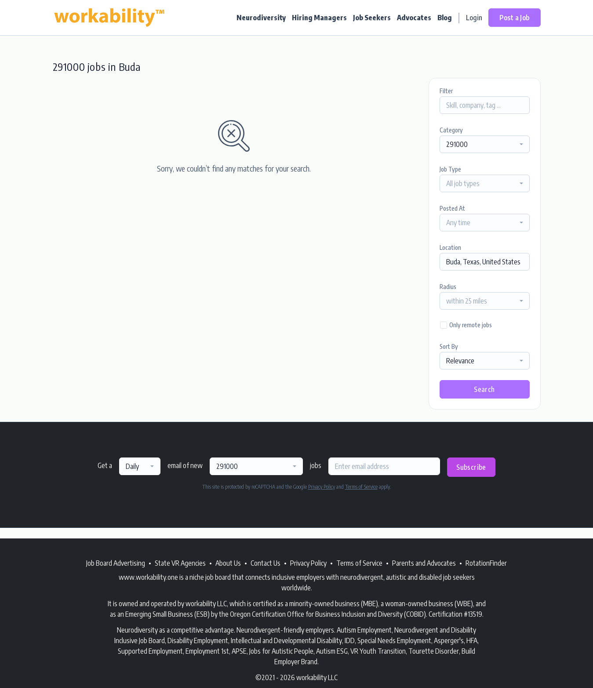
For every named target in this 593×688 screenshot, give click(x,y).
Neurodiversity (261, 17)
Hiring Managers (319, 17)
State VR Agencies (180, 563)
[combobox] (485, 144)
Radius (448, 286)
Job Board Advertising (115, 563)
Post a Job (514, 17)
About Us (228, 563)
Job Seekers (372, 17)
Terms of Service (361, 486)
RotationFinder (486, 563)
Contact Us (265, 563)
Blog (444, 17)
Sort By (449, 346)
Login (474, 17)
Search (484, 389)
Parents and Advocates (424, 563)
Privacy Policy (321, 486)
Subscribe (471, 467)
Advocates (414, 17)
